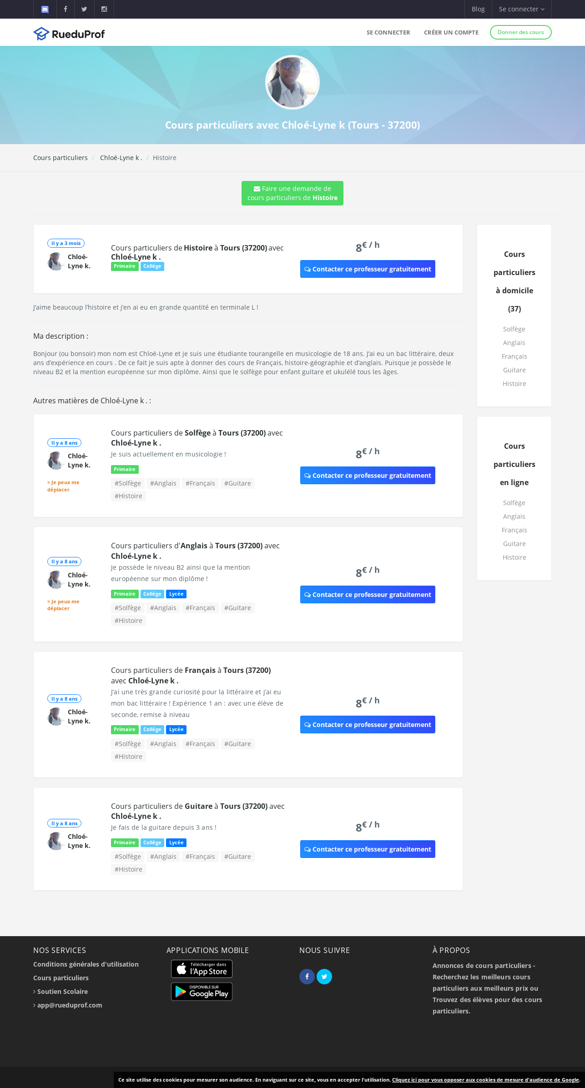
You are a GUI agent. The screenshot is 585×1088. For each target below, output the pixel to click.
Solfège (514, 329)
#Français (200, 483)
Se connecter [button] (522, 9)
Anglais (514, 342)
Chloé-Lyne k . (120, 157)
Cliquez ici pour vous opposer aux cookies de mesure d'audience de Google (485, 1079)
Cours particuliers (60, 157)
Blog (478, 9)
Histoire (514, 383)
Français (514, 356)
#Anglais (163, 483)
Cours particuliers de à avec (197, 252)
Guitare (514, 370)
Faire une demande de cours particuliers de (292, 193)
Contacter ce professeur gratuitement (367, 269)
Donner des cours (521, 32)
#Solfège (128, 483)
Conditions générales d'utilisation (86, 964)
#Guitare (237, 483)
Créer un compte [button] (451, 32)
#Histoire (128, 495)
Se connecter (388, 32)
